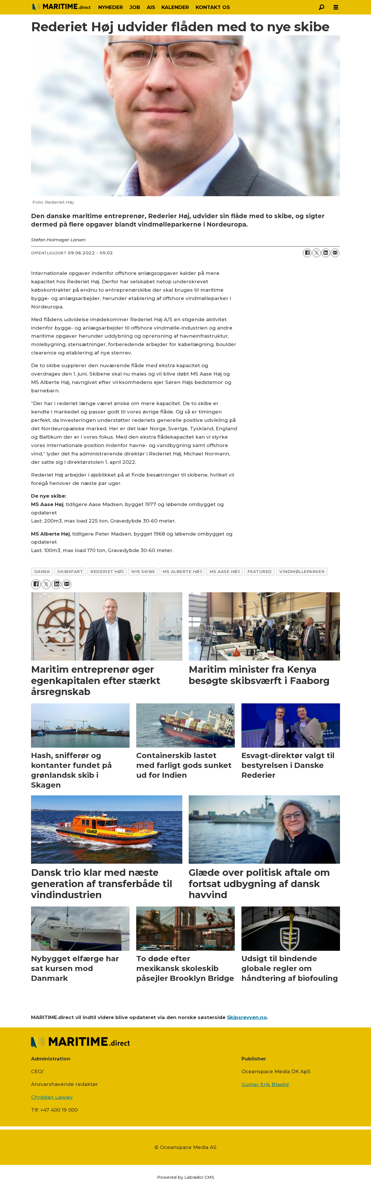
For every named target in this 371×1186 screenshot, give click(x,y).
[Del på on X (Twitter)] (316, 253)
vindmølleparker (301, 571)
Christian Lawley (52, 1097)
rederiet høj (107, 571)
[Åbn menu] (336, 7)
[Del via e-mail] (335, 253)
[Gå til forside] (61, 7)
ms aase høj (225, 571)
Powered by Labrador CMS (185, 1177)
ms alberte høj (182, 571)
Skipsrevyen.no (247, 1017)
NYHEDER (110, 7)
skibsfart (70, 571)
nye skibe (143, 571)
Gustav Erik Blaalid (265, 1084)
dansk (42, 571)
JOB (135, 7)
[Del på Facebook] (307, 253)
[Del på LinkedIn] (325, 253)
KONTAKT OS (213, 7)
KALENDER (175, 7)
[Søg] (321, 7)
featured (260, 571)
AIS (151, 7)
